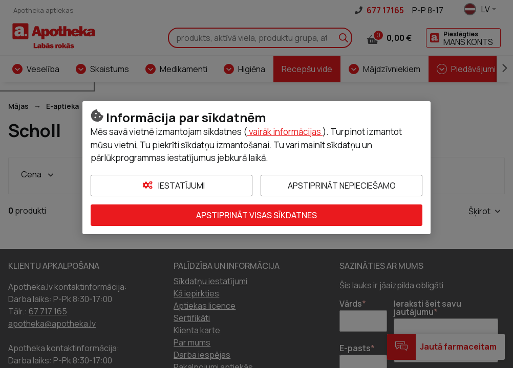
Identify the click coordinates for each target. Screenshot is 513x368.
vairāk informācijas (285, 131)
